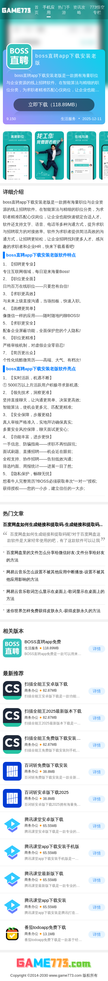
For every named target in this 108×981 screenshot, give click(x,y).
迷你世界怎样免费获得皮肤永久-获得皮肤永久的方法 (53, 611)
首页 (37, 10)
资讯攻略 (79, 10)
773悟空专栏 (97, 10)
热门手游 (64, 10)
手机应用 (49, 10)
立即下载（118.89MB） (54, 104)
